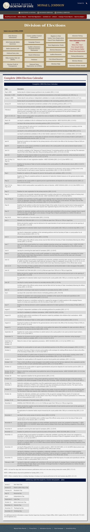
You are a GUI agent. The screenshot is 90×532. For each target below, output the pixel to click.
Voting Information (77, 56)
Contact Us (81, 3)
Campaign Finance (34, 42)
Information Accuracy (45, 528)
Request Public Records (20, 528)
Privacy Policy (33, 528)
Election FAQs (55, 64)
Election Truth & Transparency (12, 65)
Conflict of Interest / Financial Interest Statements (34, 48)
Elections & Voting (27, 13)
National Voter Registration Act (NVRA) (34, 65)
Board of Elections (34, 55)
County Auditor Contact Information (34, 36)
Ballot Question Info (12, 48)
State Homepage (58, 528)
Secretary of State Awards (77, 65)
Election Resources (56, 50)
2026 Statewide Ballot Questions (13, 43)
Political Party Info (13, 53)
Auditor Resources (56, 54)
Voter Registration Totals (56, 45)
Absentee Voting (77, 36)
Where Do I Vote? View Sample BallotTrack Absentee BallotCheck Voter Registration (77, 46)
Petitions (34, 60)
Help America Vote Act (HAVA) (13, 59)
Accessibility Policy (71, 528)
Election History (77, 61)
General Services (62, 13)
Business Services (45, 13)
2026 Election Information (12, 36)
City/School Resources (56, 59)
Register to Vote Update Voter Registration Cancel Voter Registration (56, 38)
